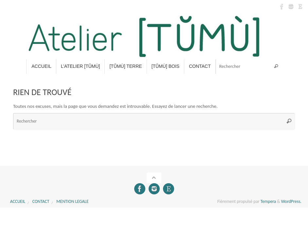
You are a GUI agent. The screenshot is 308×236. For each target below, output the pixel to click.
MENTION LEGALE (72, 201)
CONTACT (40, 201)
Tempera (268, 201)
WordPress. (291, 201)
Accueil (17, 201)
